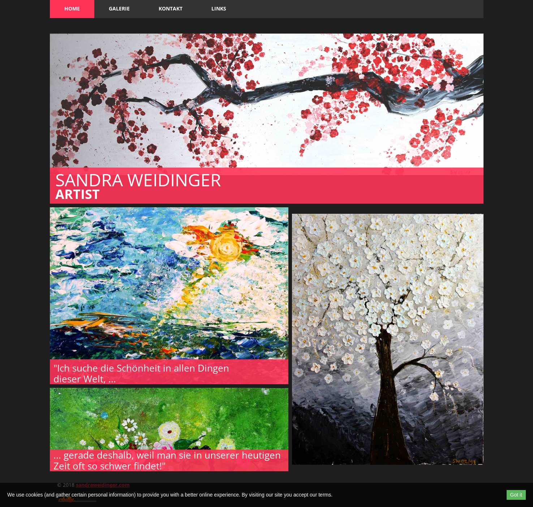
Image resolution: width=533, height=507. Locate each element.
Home (72, 8)
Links (218, 8)
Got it (516, 495)
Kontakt (170, 8)
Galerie (119, 8)
